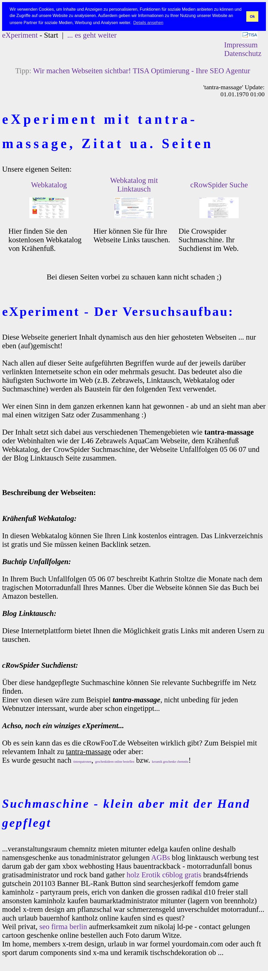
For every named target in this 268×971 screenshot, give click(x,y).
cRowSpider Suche (219, 184)
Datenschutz (242, 53)
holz (133, 874)
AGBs (160, 857)
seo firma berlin (63, 926)
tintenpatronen (82, 761)
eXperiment (20, 35)
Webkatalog (49, 184)
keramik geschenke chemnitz (170, 761)
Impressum (241, 44)
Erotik (151, 874)
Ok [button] (252, 16)
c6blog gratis (182, 874)
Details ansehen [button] (148, 22)
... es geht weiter (92, 35)
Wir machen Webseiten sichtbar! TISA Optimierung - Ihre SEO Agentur (141, 70)
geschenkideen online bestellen (114, 761)
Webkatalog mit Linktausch (134, 184)
